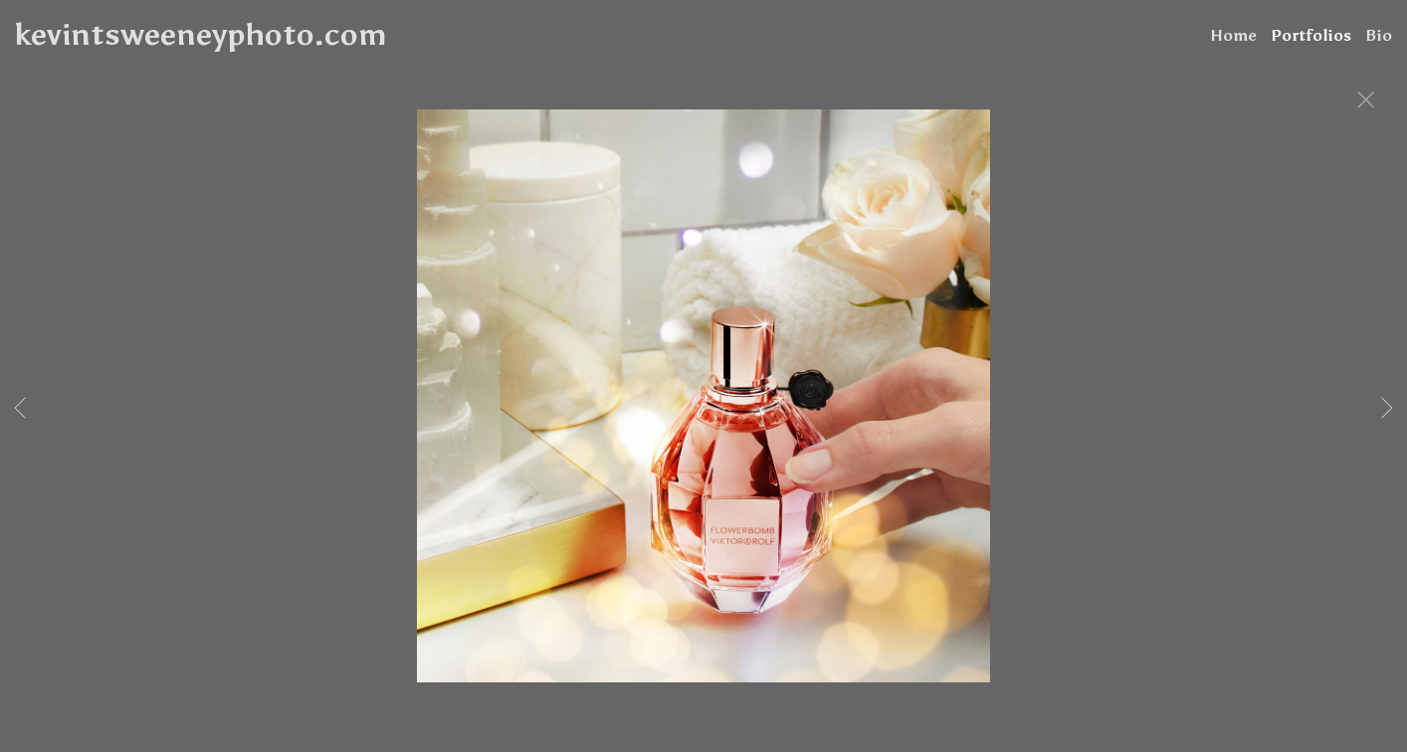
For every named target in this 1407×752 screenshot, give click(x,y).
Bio (1378, 35)
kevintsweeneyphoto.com (200, 35)
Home (1233, 35)
